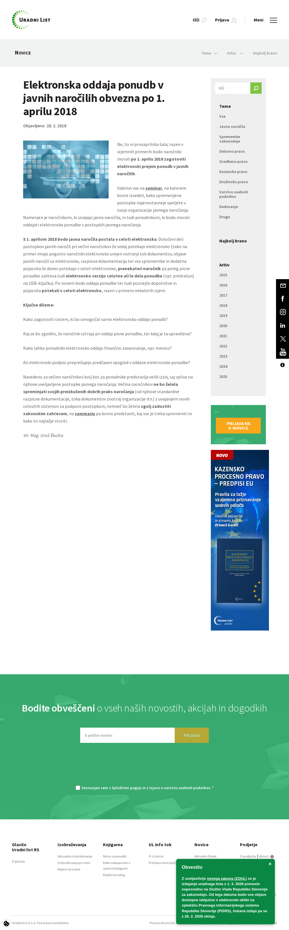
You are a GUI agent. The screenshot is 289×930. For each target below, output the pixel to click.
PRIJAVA (192, 735)
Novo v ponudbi (114, 856)
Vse (222, 116)
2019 (223, 315)
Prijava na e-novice (238, 426)
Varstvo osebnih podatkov (233, 194)
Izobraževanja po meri (74, 863)
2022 (223, 346)
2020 (223, 325)
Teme (225, 106)
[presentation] (144, 767)
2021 (223, 335)
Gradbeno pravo (233, 161)
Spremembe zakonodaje (229, 139)
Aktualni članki (205, 856)
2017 (223, 295)
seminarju (85, 413)
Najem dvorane (69, 869)
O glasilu (18, 861)
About (266, 856)
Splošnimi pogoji (126, 787)
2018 (223, 305)
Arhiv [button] (235, 53)
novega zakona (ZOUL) (227, 878)
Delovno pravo (232, 151)
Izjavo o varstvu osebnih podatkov (179, 787)
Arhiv (224, 265)
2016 (223, 285)
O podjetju (248, 856)
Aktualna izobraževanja (75, 856)
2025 (223, 376)
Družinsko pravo (233, 181)
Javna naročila (232, 126)
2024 (223, 366)
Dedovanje (228, 206)
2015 (223, 274)
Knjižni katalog (114, 875)
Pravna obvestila (162, 923)
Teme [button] (209, 53)
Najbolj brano (265, 53)
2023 (223, 356)
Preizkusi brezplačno (164, 863)
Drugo (224, 216)
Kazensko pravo (233, 171)
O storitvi (156, 856)
